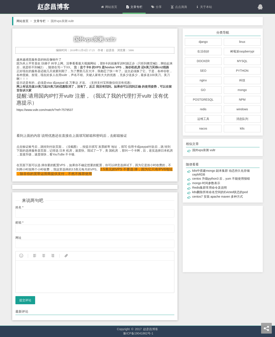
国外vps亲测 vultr (203, 150)
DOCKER (203, 61)
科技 (242, 80)
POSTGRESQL (203, 99)
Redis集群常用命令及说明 (209, 187)
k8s (242, 128)
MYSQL (242, 61)
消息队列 (242, 119)
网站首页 (108, 7)
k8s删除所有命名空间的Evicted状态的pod (220, 192)
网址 (18, 237)
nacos (203, 128)
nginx (203, 80)
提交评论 (25, 300)
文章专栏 (134, 7)
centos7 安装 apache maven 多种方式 (217, 196)
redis (203, 109)
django (203, 41)
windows (242, 109)
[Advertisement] (223, 239)
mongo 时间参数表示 (206, 183)
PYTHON (242, 70)
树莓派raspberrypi (242, 51)
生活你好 (203, 51)
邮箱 (19, 222)
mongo (242, 90)
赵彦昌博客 (53, 6)
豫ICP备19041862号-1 (138, 333)
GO (203, 90)
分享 (156, 7)
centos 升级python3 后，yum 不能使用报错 (221, 178)
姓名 (19, 207)
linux (242, 41)
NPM (242, 99)
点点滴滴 (178, 7)
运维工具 (203, 119)
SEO (203, 70)
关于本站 (204, 7)
